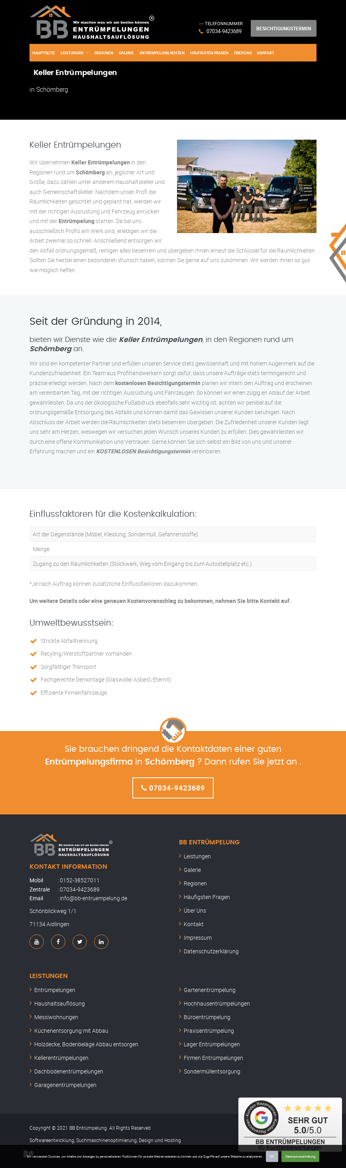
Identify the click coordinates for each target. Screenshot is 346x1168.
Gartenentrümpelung (210, 990)
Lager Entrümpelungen (212, 1044)
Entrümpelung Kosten (162, 52)
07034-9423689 (224, 31)
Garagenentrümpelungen (65, 1085)
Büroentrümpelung (207, 1017)
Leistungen (72, 52)
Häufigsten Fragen (209, 52)
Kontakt (265, 52)
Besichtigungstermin (283, 28)
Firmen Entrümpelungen (213, 1057)
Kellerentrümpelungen (61, 1057)
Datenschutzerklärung (300, 1156)
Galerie (126, 52)
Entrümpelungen (54, 990)
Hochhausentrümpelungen (217, 1003)
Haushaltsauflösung (59, 1003)
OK (272, 1156)
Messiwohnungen (56, 1017)
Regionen (103, 52)
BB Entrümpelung (209, 842)
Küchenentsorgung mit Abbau (71, 1030)
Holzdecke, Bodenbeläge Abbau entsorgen (86, 1044)
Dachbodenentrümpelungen (68, 1071)
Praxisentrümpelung (209, 1030)
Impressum (198, 937)
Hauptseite (43, 52)
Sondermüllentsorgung (212, 1071)
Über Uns (243, 52)
